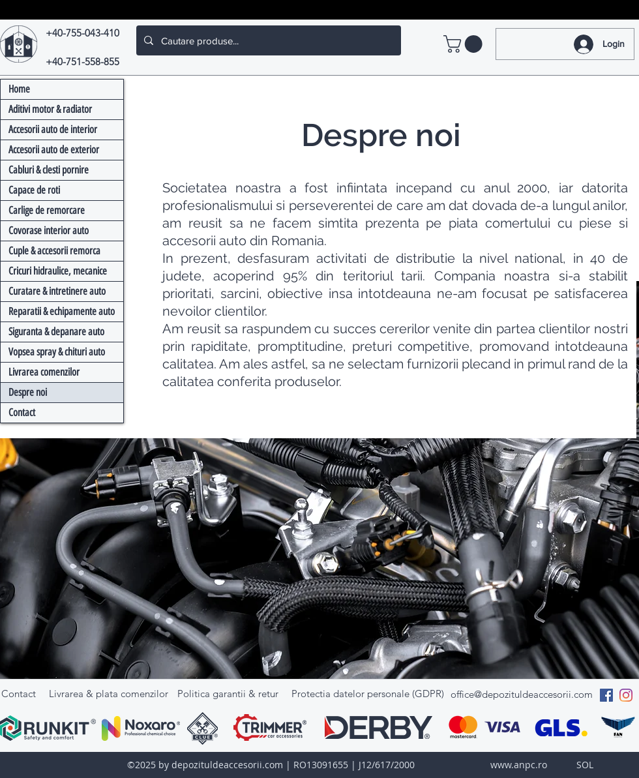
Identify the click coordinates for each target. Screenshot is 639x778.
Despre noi (27, 392)
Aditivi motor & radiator (50, 109)
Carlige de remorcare (46, 210)
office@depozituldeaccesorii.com (522, 694)
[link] (464, 44)
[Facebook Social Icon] (606, 695)
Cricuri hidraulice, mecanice (57, 271)
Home (19, 89)
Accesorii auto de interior (52, 129)
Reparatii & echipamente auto (61, 311)
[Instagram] (625, 695)
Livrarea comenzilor (44, 372)
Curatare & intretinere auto (57, 291)
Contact (21, 412)
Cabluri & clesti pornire (48, 170)
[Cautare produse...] (267, 40)
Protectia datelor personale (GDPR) (367, 693)
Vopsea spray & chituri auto (56, 352)
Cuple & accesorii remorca (54, 251)
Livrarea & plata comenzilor (108, 693)
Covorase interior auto (48, 230)
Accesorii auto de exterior (53, 149)
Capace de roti (34, 190)
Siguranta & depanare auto (56, 331)
